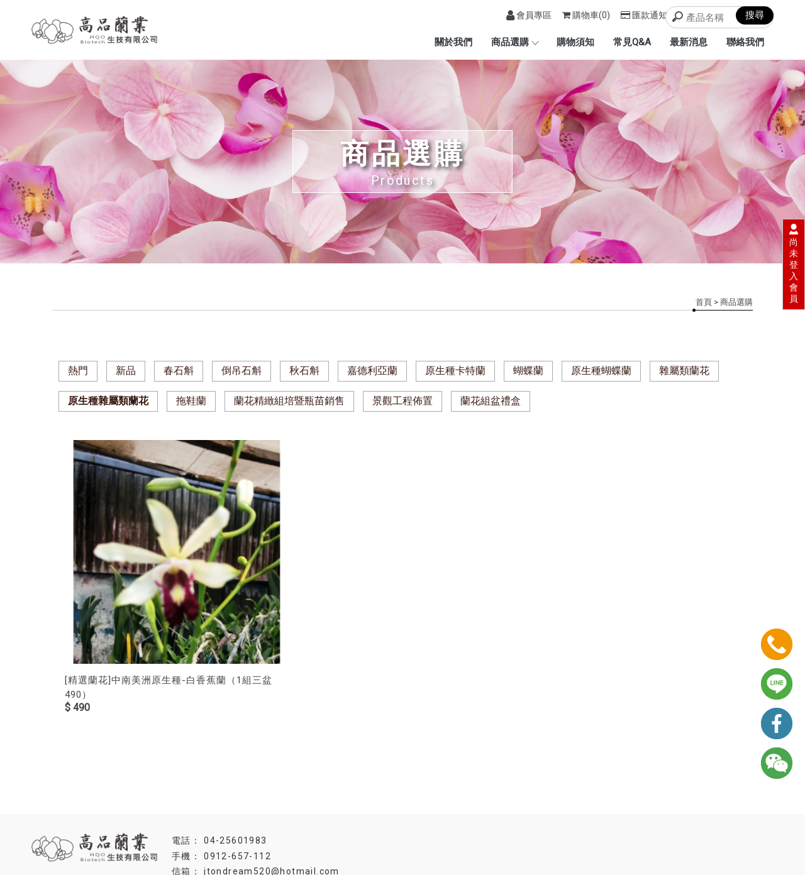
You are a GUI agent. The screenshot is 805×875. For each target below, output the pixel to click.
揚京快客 (330, 864)
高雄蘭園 (443, 839)
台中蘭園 (361, 839)
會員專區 (529, 15)
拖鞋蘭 (191, 401)
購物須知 (575, 42)
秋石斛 (304, 371)
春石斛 (179, 371)
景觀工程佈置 (402, 401)
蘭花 (475, 839)
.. (416, 864)
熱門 (78, 371)
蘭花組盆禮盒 (490, 401)
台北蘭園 (402, 839)
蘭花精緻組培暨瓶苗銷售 (289, 401)
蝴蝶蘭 (528, 371)
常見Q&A (632, 42)
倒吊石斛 (241, 371)
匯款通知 (644, 15)
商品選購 (514, 42)
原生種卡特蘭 (455, 371)
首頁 (704, 302)
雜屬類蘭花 (684, 371)
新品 (126, 371)
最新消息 (689, 42)
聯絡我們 (745, 42)
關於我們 (453, 42)
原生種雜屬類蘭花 (108, 401)
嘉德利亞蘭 (372, 371)
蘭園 (329, 839)
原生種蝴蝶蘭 (601, 371)
